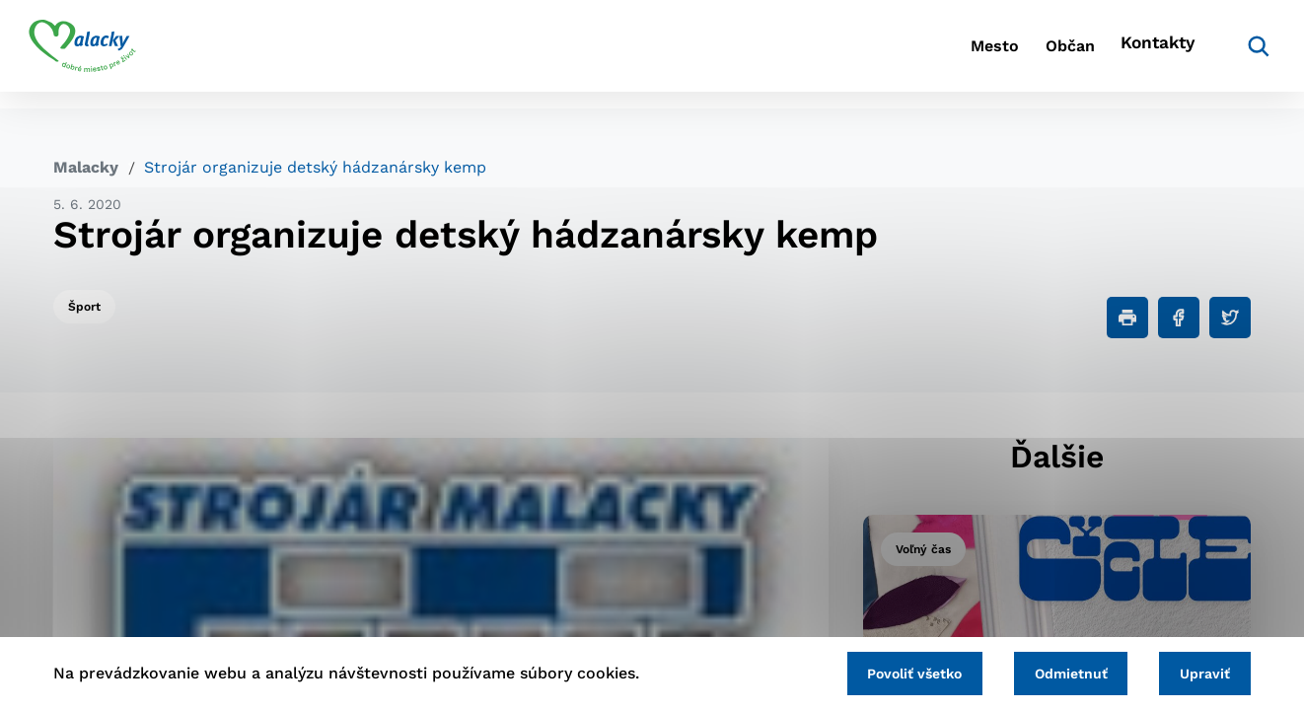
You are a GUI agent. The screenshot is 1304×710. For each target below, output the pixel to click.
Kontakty (1126, 54)
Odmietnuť (1055, 671)
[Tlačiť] (1127, 317)
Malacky (85, 167)
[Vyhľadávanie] (1221, 54)
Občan (1017, 54)
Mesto (919, 54)
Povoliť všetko (888, 671)
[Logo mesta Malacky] (107, 54)
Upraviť (1200, 671)
